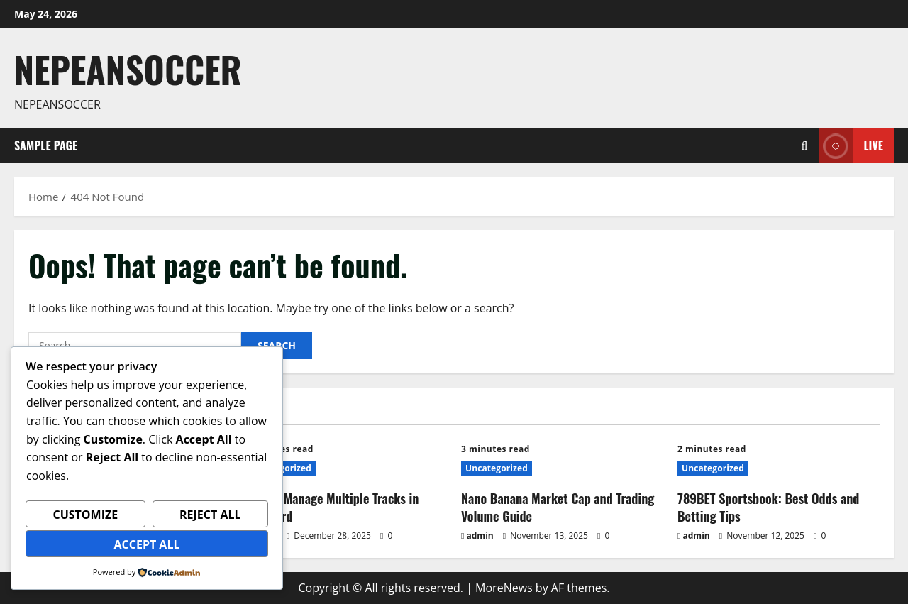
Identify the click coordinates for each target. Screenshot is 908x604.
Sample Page (45, 145)
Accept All (147, 544)
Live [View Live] (851, 145)
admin (480, 535)
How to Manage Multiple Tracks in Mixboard (332, 507)
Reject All (210, 514)
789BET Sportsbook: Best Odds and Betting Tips (768, 507)
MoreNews (504, 587)
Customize (85, 514)
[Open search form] (805, 146)
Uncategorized (496, 468)
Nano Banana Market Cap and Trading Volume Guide (557, 507)
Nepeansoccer (128, 69)
